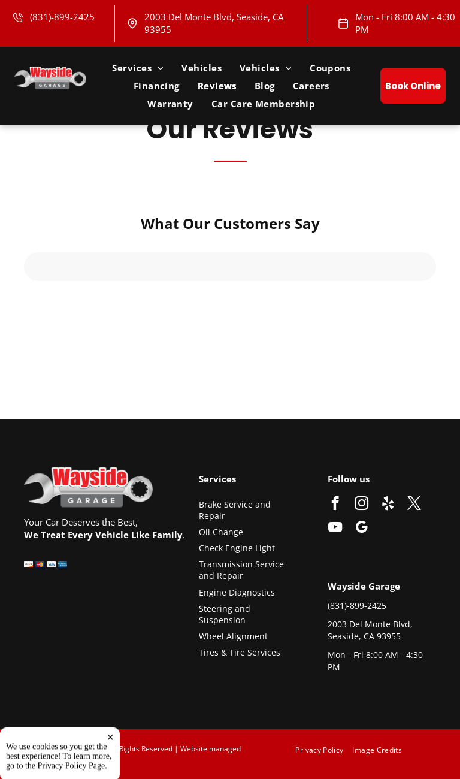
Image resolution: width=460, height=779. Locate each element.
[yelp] (387, 505)
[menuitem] (137, 68)
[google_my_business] (361, 529)
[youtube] (335, 529)
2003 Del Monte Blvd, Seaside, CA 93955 (370, 630)
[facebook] (335, 505)
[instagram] (361, 505)
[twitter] (414, 505)
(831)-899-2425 (62, 17)
